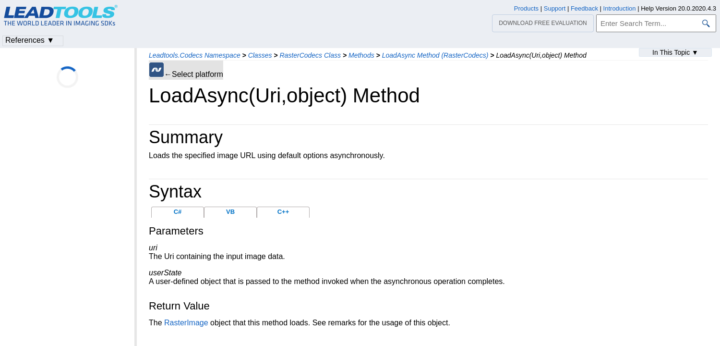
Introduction (619, 8)
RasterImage (186, 323)
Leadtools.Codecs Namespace (194, 55)
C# (178, 211)
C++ (283, 211)
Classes (260, 55)
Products (526, 8)
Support (555, 8)
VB (230, 211)
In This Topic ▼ (675, 52)
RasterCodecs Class (310, 55)
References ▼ (29, 40)
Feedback (584, 8)
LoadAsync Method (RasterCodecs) (435, 55)
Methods (361, 55)
